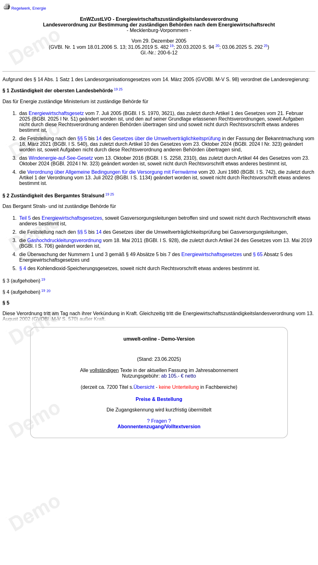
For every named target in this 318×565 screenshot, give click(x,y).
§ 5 (5, 302)
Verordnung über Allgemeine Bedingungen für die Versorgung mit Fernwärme (112, 172)
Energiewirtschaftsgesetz (56, 113)
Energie (39, 8)
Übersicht (144, 387)
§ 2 (5, 195)
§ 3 (5, 280)
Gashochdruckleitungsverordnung (64, 240)
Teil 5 (25, 218)
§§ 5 (82, 138)
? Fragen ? (159, 421)
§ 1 (5, 91)
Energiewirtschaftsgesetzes (72, 218)
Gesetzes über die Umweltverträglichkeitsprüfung (166, 138)
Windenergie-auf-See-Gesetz (61, 158)
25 (265, 46)
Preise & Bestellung (159, 399)
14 (99, 138)
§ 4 (22, 268)
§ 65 (257, 254)
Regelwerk (20, 8)
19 (171, 46)
